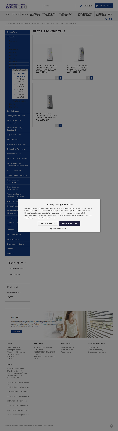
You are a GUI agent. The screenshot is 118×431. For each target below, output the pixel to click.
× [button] (98, 201)
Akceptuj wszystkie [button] (70, 223)
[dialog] (59, 215)
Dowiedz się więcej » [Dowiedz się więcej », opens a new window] (49, 218)
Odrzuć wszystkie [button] (47, 223)
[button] (59, 228)
